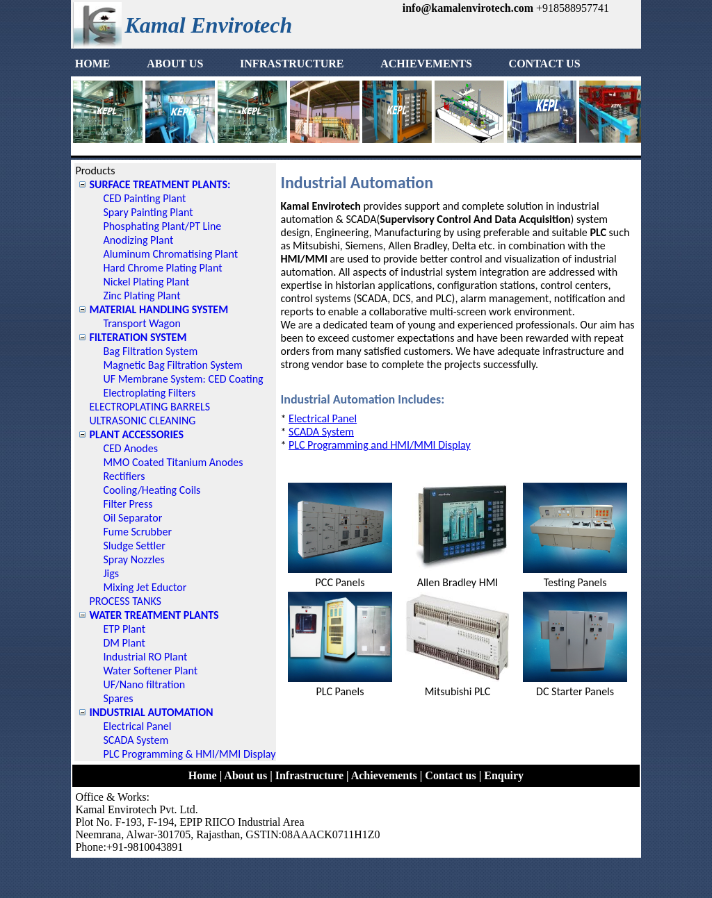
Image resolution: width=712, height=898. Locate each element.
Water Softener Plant (150, 670)
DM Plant (124, 642)
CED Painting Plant (144, 198)
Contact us (450, 775)
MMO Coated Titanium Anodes (173, 462)
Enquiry (504, 775)
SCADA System (135, 740)
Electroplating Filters (149, 392)
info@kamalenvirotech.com (468, 8)
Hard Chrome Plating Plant (162, 267)
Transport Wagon (141, 323)
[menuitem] (109, 64)
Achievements (384, 775)
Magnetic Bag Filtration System (172, 365)
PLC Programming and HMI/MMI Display (380, 444)
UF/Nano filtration (144, 684)
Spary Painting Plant (148, 212)
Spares (118, 698)
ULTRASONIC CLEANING (142, 420)
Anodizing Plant (138, 240)
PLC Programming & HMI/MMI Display (189, 753)
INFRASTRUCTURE (308, 63)
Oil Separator (132, 517)
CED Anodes (130, 448)
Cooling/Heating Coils (151, 490)
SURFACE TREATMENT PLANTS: (159, 184)
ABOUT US (191, 63)
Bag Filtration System (150, 351)
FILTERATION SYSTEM (137, 337)
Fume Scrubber (137, 531)
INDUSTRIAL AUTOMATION (151, 712)
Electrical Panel (137, 726)
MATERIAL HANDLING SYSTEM (158, 309)
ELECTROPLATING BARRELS (149, 406)
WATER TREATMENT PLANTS (153, 615)
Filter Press (127, 503)
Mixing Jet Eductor (144, 587)
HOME (109, 63)
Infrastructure (309, 775)
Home (202, 775)
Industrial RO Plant (145, 656)
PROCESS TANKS (125, 601)
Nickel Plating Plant (146, 281)
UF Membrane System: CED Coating (183, 378)
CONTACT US (561, 63)
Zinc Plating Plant (141, 295)
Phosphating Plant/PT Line (162, 226)
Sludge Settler (134, 545)
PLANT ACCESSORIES (136, 434)
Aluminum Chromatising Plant (170, 253)
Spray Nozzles (133, 559)
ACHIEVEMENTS (442, 63)
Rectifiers (124, 476)
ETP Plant (124, 628)
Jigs (111, 573)
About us (245, 775)
